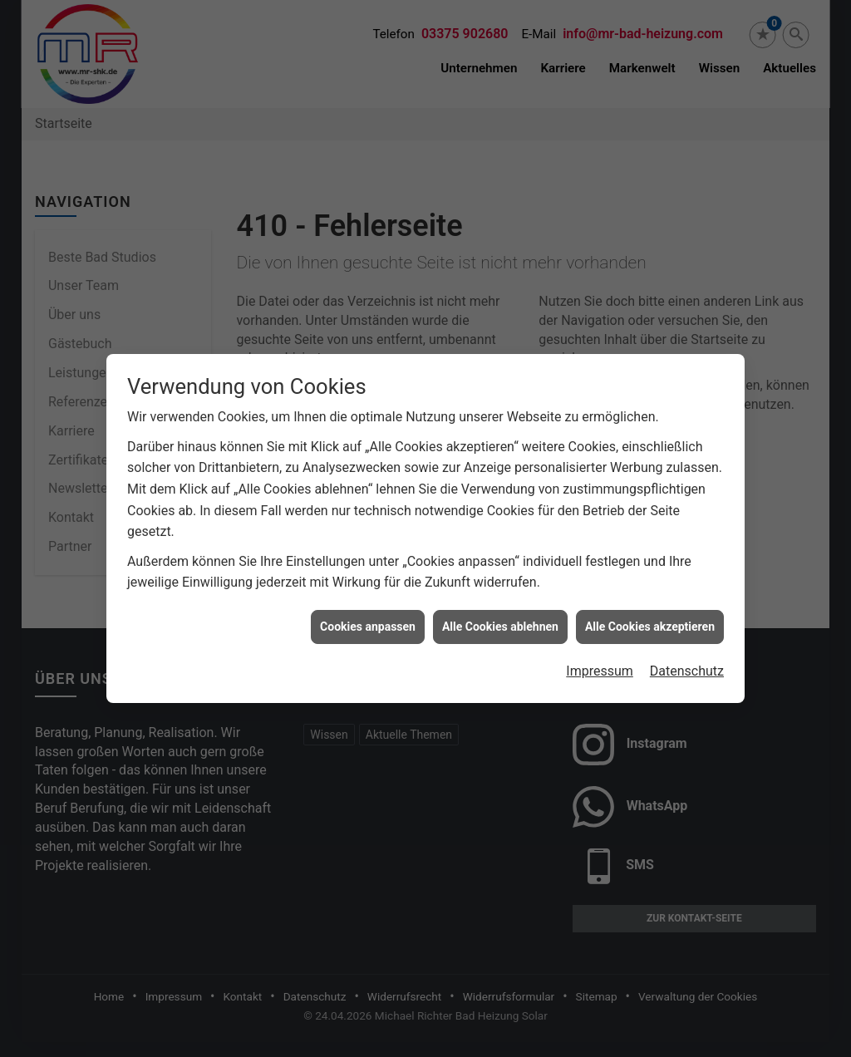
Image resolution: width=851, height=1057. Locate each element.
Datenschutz (687, 665)
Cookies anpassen (368, 620)
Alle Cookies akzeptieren (650, 620)
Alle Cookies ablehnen (500, 620)
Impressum (599, 665)
